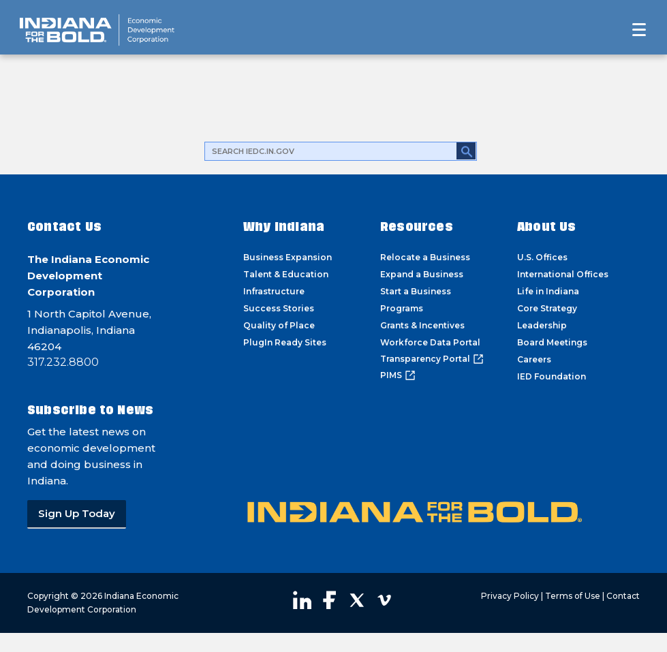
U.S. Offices (542, 257)
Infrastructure (274, 291)
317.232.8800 (63, 362)
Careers (534, 359)
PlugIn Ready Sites (284, 342)
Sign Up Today (76, 513)
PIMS (398, 375)
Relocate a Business (425, 257)
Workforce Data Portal (430, 342)
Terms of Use (572, 596)
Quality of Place (279, 325)
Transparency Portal (432, 359)
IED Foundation (551, 376)
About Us (546, 226)
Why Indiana (283, 226)
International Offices (562, 274)
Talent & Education (285, 274)
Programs (401, 308)
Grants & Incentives (422, 325)
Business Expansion (287, 257)
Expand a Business (421, 274)
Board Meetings (552, 342)
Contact (623, 596)
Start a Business (415, 291)
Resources (416, 226)
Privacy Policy (510, 596)
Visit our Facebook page (330, 600)
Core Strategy (547, 308)
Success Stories (278, 308)
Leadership (542, 325)
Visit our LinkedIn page (302, 600)
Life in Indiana (548, 291)
